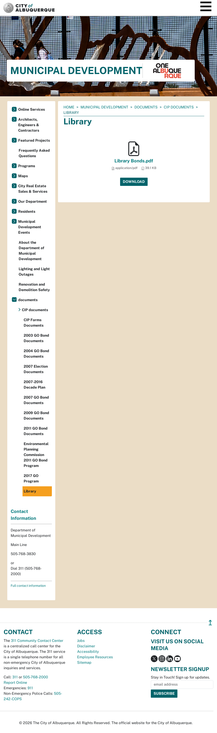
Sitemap (84, 662)
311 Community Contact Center (37, 640)
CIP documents (179, 107)
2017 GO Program (31, 478)
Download (134, 181)
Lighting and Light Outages (34, 272)
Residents (26, 211)
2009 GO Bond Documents (36, 415)
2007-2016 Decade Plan (34, 385)
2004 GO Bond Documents (36, 354)
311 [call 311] (15, 677)
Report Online (15, 682)
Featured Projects (34, 140)
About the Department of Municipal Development (31, 250)
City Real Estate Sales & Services (32, 189)
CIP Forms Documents (33, 323)
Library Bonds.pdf (133, 161)
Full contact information (28, 585)
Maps (23, 176)
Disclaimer (86, 646)
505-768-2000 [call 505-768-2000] (35, 677)
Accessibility (88, 651)
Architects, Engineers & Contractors (28, 125)
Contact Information (23, 515)
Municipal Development (104, 107)
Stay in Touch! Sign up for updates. (180, 677)
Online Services (31, 109)
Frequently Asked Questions (34, 153)
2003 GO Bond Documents (36, 338)
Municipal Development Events (29, 227)
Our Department (32, 201)
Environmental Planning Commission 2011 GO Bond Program (36, 455)
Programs (26, 166)
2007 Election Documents (36, 369)
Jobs (81, 640)
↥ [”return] (210, 622)
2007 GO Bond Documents (36, 400)
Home (68, 107)
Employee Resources (95, 657)
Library (30, 491)
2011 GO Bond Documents (36, 431)
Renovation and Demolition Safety (34, 287)
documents (146, 107)
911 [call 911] (30, 688)
